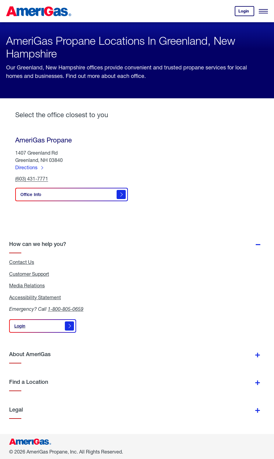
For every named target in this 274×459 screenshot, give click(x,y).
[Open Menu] (263, 11)
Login (246, 12)
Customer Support (29, 274)
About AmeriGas (30, 354)
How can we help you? (37, 244)
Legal (16, 409)
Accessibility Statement (35, 297)
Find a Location (28, 382)
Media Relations (27, 285)
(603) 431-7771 (31, 179)
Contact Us (21, 262)
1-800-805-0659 (65, 309)
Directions (26, 167)
